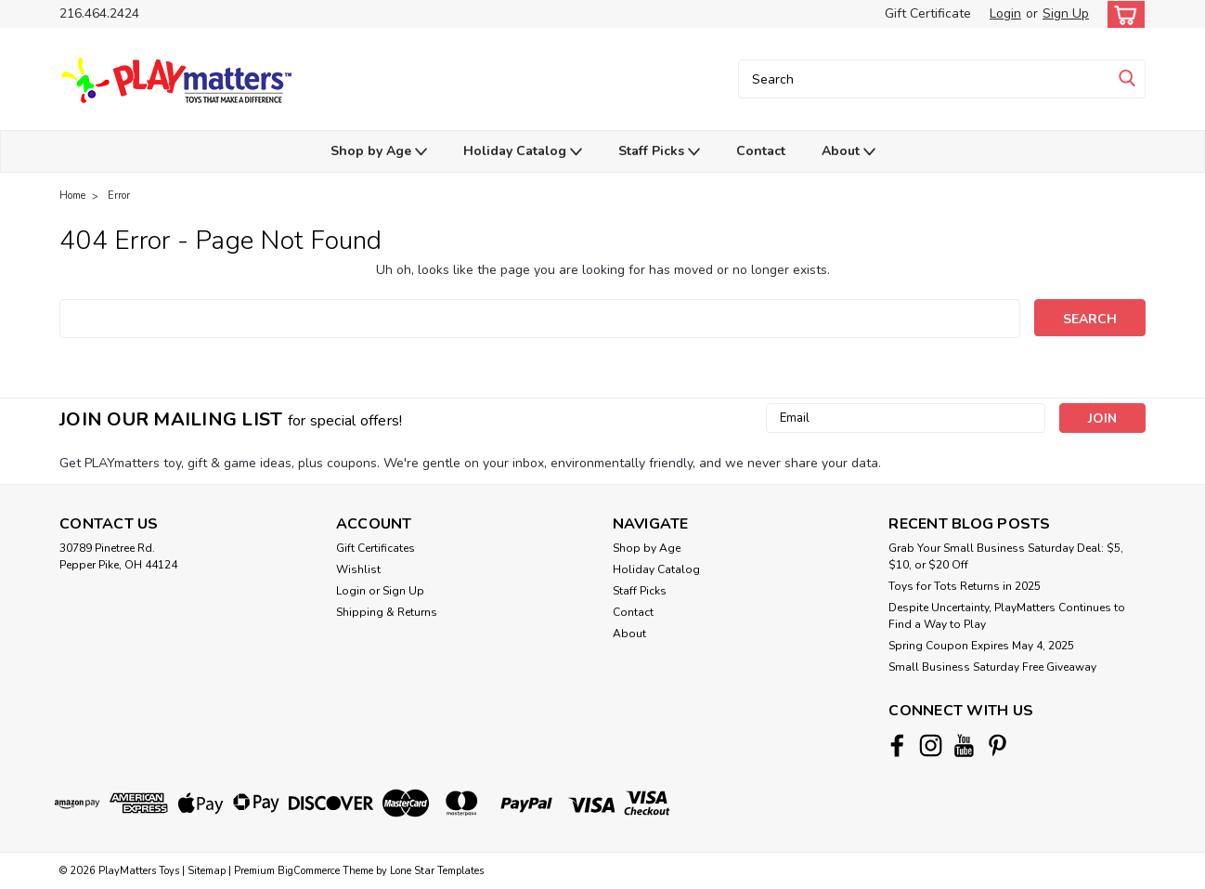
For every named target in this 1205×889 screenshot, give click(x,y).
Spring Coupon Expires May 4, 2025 (981, 645)
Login (1005, 13)
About (848, 152)
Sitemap (207, 871)
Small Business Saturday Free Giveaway (992, 667)
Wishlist (358, 569)
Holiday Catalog (522, 152)
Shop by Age (378, 152)
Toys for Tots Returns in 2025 (964, 586)
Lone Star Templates (437, 871)
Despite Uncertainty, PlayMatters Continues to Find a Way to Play (1006, 616)
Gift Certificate (928, 13)
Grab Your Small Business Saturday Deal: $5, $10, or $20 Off (1005, 556)
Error (119, 196)
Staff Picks (659, 152)
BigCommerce (309, 871)
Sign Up (1066, 13)
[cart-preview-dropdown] (1122, 14)
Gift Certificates (375, 548)
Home (72, 196)
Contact (760, 151)
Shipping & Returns (386, 612)
